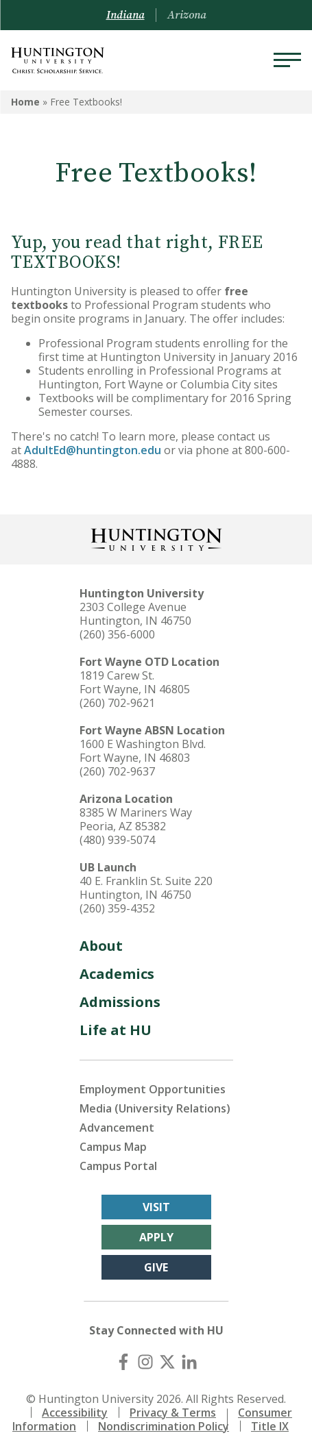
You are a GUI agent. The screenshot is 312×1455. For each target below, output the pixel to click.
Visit (156, 1207)
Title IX (270, 1426)
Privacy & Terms (173, 1412)
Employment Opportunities (153, 1089)
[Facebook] (123, 1362)
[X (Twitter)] (167, 1362)
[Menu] (287, 60)
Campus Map (113, 1146)
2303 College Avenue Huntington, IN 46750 (135, 613)
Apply (156, 1237)
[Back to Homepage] (156, 538)
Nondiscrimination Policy (163, 1426)
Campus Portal (118, 1165)
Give (156, 1267)
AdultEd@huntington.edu (92, 450)
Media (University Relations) (155, 1108)
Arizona (186, 15)
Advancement (117, 1127)
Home (25, 101)
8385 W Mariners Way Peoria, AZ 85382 (136, 819)
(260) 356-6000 (117, 634)
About (101, 945)
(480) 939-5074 (117, 839)
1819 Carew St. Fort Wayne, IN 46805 (135, 682)
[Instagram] (145, 1362)
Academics (117, 974)
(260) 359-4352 (117, 908)
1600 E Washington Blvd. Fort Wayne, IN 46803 (143, 750)
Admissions (120, 1002)
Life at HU (116, 1030)
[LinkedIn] (189, 1362)
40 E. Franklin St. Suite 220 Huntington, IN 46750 (146, 887)
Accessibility (75, 1412)
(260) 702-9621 (117, 702)
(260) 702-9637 (117, 771)
